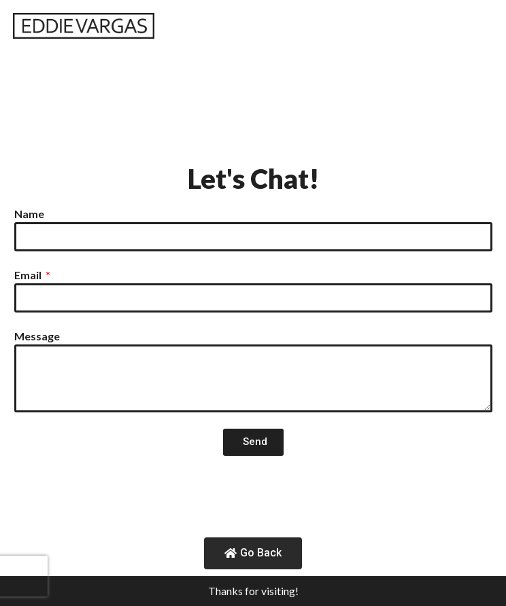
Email (29, 274)
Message (37, 335)
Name (29, 213)
